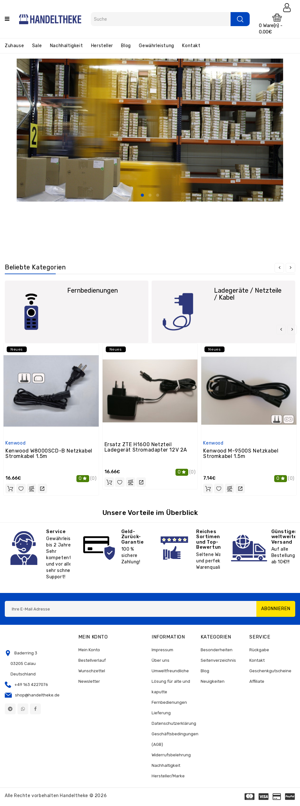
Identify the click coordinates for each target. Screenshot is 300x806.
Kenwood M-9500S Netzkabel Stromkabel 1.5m (240, 454)
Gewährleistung (156, 45)
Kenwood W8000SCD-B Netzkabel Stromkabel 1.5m (48, 454)
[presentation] (279, 268)
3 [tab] (157, 195)
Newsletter (89, 681)
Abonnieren (275, 608)
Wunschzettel (91, 670)
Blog (126, 45)
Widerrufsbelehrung (171, 755)
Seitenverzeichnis (218, 660)
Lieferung (161, 712)
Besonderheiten (216, 649)
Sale (37, 45)
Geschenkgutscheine (270, 670)
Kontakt (191, 45)
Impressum (162, 649)
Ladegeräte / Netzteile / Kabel (248, 294)
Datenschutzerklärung (174, 723)
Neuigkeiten (213, 681)
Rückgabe (259, 649)
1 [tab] (142, 195)
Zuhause (14, 45)
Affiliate (256, 681)
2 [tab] (150, 195)
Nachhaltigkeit (66, 45)
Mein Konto (89, 649)
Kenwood (15, 443)
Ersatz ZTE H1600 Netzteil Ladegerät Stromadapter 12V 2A (145, 447)
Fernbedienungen (92, 290)
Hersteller (102, 45)
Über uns (160, 660)
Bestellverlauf (92, 660)
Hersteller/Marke (168, 776)
